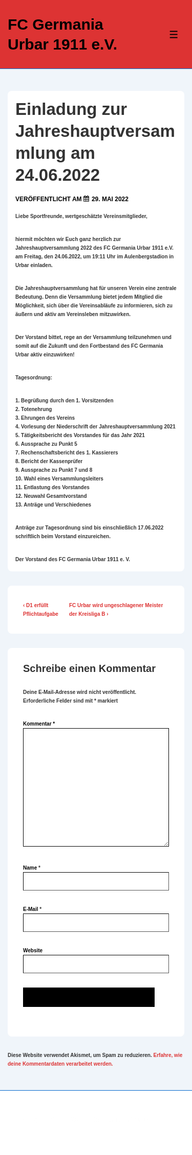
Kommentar (39, 724)
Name (30, 868)
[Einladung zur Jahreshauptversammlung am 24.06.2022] (110, 199)
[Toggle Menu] (174, 34)
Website (32, 950)
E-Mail (30, 909)
